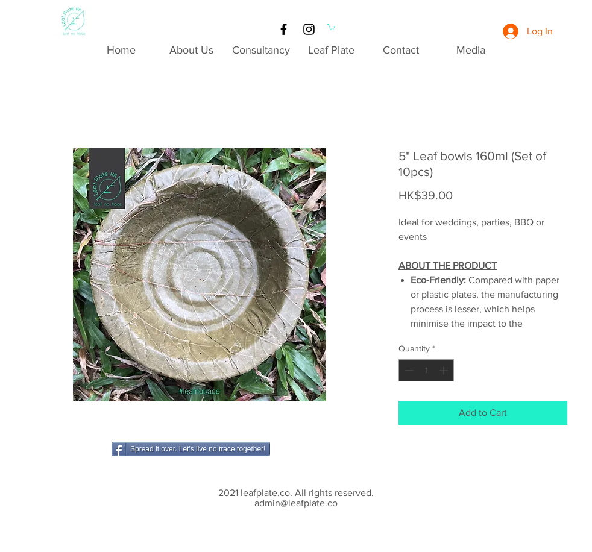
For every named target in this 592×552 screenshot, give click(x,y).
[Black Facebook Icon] (283, 29)
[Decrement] (407, 370)
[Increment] (444, 370)
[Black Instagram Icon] (308, 29)
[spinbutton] (426, 370)
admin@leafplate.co (296, 503)
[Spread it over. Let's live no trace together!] (191, 449)
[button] (331, 27)
